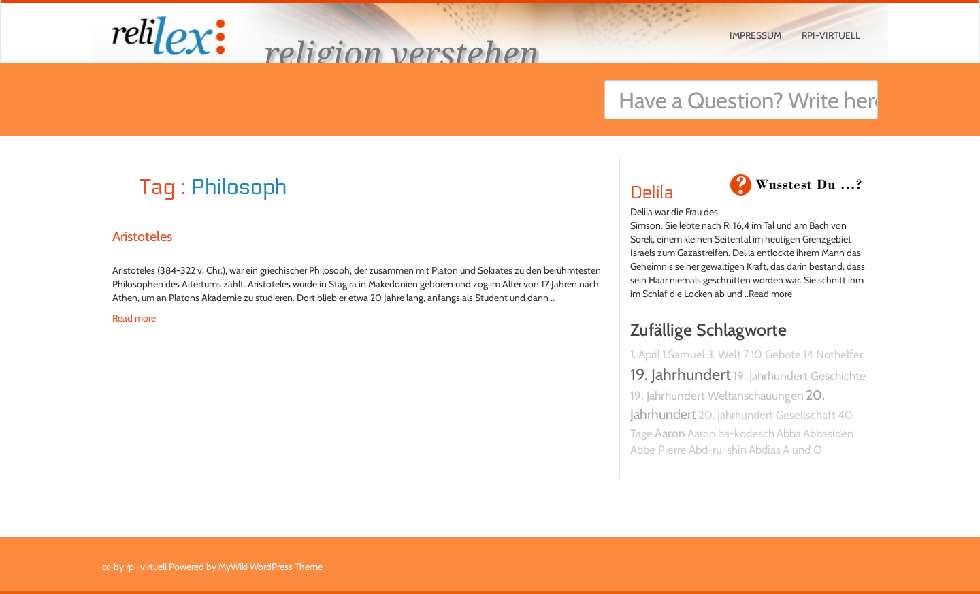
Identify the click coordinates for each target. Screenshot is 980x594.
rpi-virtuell (831, 35)
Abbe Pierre (658, 449)
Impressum (755, 35)
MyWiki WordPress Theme (270, 567)
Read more (134, 318)
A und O (802, 449)
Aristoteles (142, 236)
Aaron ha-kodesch (730, 433)
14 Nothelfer (833, 354)
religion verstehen (401, 53)
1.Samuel (683, 354)
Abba (789, 433)
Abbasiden (828, 433)
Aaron (670, 433)
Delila (652, 193)
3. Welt (724, 354)
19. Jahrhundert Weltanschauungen (717, 395)
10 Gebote (776, 354)
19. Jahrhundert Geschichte (799, 376)
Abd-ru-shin (718, 449)
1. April (645, 354)
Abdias (765, 449)
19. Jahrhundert (680, 374)
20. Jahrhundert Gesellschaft (767, 415)
